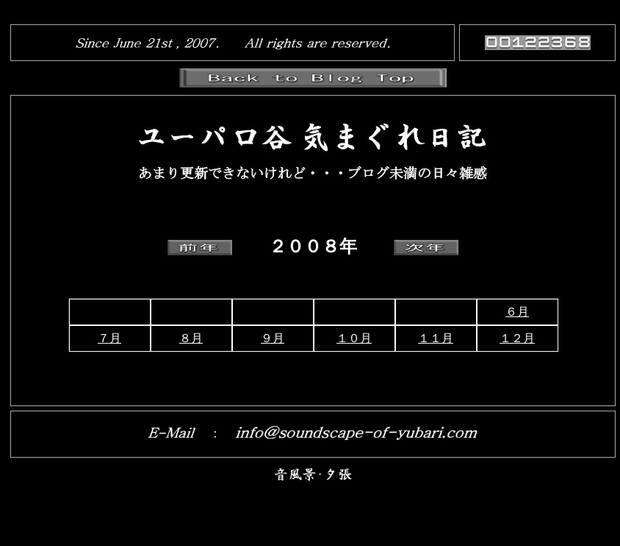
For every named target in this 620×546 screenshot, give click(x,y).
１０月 (354, 338)
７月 (109, 338)
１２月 (517, 338)
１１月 (435, 338)
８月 (191, 338)
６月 (517, 311)
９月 (272, 338)
